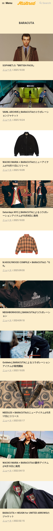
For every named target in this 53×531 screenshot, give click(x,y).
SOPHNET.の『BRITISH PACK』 (19, 65)
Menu (9, 3)
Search (46, 3)
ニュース (7, 70)
